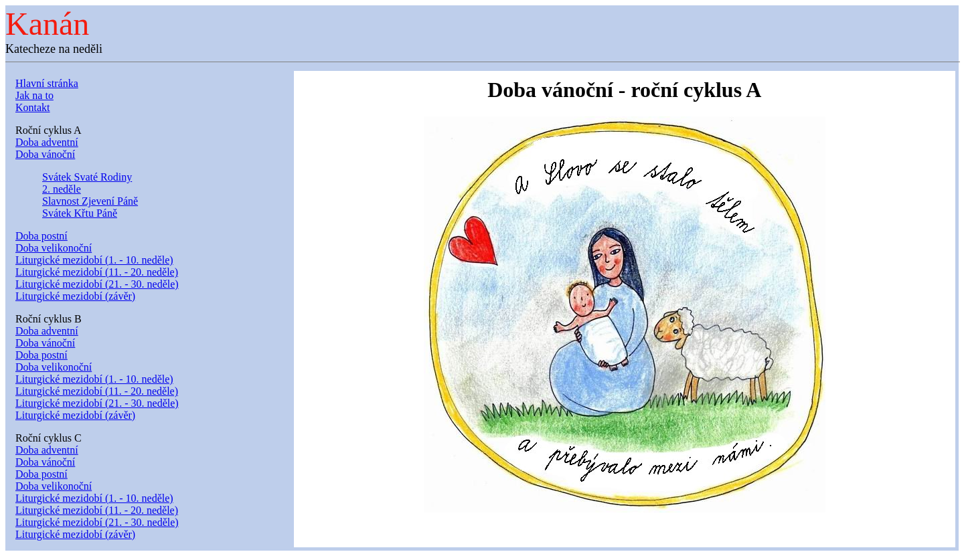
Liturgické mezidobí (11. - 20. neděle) (96, 272)
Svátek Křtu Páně (79, 213)
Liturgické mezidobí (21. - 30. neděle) (97, 284)
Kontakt (32, 107)
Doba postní (41, 236)
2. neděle (61, 189)
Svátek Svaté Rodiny (87, 177)
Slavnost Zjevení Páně (90, 201)
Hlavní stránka (46, 83)
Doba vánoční (45, 154)
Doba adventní (46, 142)
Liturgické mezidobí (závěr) (75, 296)
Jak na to (34, 95)
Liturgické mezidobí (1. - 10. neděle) (94, 260)
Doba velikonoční (53, 248)
